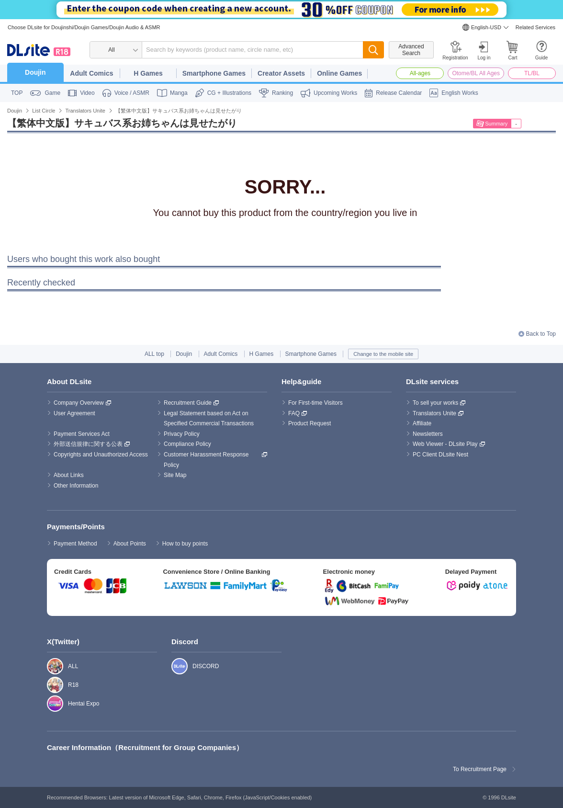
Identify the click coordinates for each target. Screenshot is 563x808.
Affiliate (422, 423)
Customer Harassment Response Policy (207, 459)
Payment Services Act (82, 434)
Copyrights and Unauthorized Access (101, 454)
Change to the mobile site (383, 354)
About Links (69, 475)
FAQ (294, 413)
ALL (50, 666)
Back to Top (541, 333)
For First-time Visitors (315, 402)
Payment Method (75, 543)
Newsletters (428, 434)
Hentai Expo (50, 703)
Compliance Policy (187, 444)
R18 (50, 685)
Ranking (282, 93)
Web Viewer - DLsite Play (445, 444)
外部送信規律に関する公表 (88, 444)
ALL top (154, 354)
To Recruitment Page (480, 769)
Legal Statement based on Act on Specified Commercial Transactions (209, 418)
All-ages (420, 73)
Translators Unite (434, 413)
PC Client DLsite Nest (440, 454)
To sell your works (435, 402)
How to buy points (185, 543)
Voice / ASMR (131, 93)
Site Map (175, 475)
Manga (179, 93)
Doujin (35, 72)
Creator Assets (281, 73)
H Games (148, 73)
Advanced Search (411, 50)
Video (87, 93)
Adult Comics (91, 73)
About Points (129, 543)
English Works (459, 93)
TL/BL (532, 73)
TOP (17, 93)
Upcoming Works (335, 93)
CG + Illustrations (229, 93)
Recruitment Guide (188, 402)
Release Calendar (399, 93)
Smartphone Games (214, 73)
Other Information (76, 485)
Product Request (309, 423)
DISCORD (174, 666)
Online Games (339, 73)
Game (52, 93)
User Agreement (74, 413)
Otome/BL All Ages (476, 73)
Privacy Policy (182, 434)
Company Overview (79, 402)
